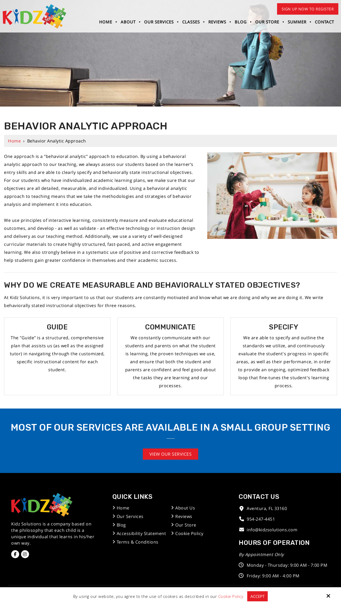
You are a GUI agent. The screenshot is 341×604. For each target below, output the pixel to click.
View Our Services (170, 454)
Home (14, 141)
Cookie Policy (230, 596)
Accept (257, 596)
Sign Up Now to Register (308, 8)
